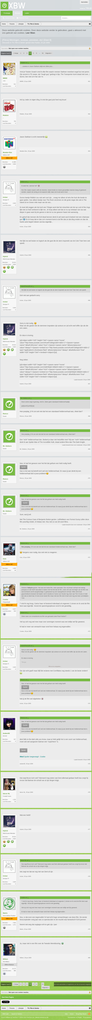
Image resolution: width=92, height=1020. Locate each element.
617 (15, 739)
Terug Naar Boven (81, 1014)
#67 (89, 383)
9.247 (14, 609)
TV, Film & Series (18, 43)
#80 (89, 957)
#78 (89, 876)
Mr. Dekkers (7, 446)
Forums (17, 13)
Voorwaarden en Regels (75, 1017)
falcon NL (6, 794)
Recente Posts (23, 18)
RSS (89, 1014)
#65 (89, 255)
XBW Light (5, 1014)
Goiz (4, 559)
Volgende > (48, 53)
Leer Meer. (31, 33)
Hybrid (5, 256)
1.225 (14, 799)
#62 (89, 114)
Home (71, 1014)
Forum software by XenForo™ (17, 1017)
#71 (89, 529)
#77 (89, 829)
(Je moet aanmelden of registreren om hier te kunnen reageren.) (72, 984)
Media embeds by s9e (42, 1017)
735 (15, 121)
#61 (89, 81)
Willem (5, 959)
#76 (89, 792)
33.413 (14, 262)
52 (42, 53)
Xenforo (19, 1014)
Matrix (5, 913)
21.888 (14, 162)
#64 (89, 226)
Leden (27, 13)
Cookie (5, 599)
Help (66, 1014)
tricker (5, 197)
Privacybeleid (87, 1017)
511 (15, 84)
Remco (5, 414)
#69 (89, 449)
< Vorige (15, 53)
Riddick (6, 115)
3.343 (14, 203)
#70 (89, 478)
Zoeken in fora (9, 18)
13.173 (14, 968)
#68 (89, 416)
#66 (89, 300)
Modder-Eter (7, 152)
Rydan (37, 43)
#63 (89, 151)
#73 (89, 631)
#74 (89, 703)
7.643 (14, 922)
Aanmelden (84, 2)
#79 (89, 929)
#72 (89, 557)
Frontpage (7, 13)
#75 (89, 763)
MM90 (5, 78)
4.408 (14, 568)
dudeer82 (6, 733)
